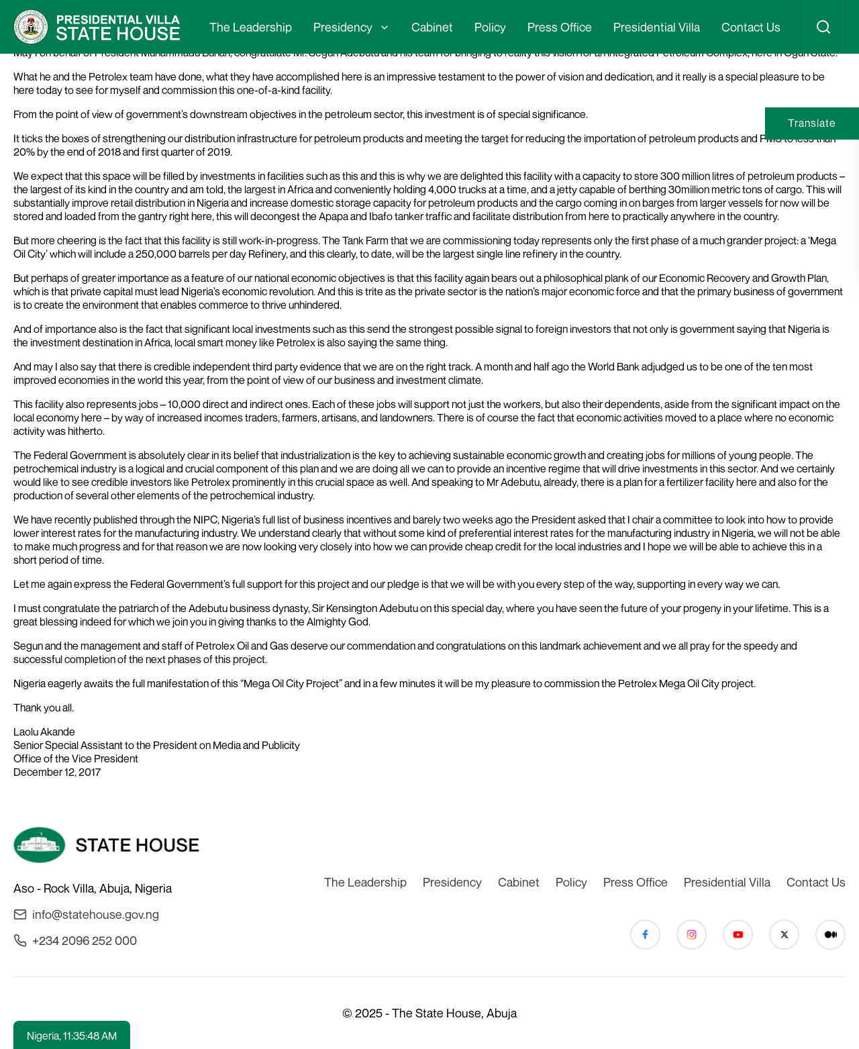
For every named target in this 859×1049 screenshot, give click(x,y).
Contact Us (750, 26)
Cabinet (432, 26)
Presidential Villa (656, 26)
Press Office (559, 26)
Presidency (342, 26)
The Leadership (250, 26)
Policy (490, 26)
